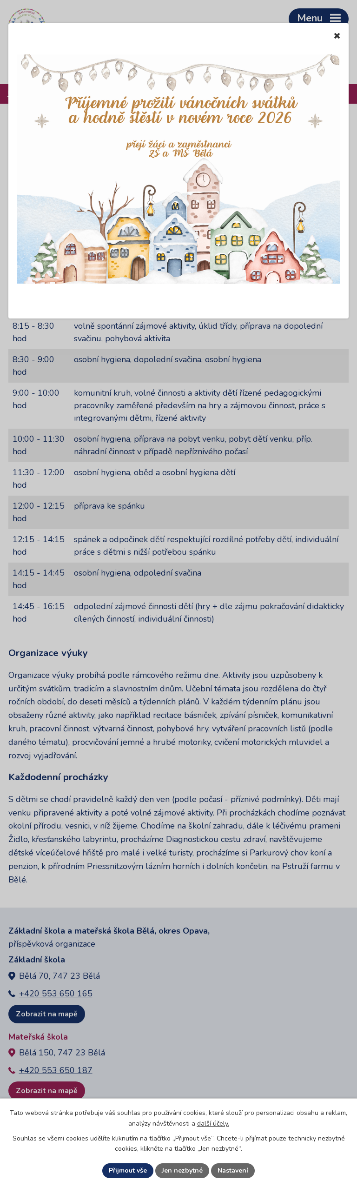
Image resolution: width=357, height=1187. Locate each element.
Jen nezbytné (182, 1170)
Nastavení (233, 1170)
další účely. (213, 1123)
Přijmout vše (128, 1170)
